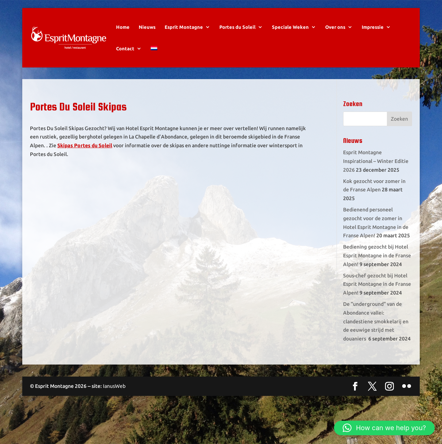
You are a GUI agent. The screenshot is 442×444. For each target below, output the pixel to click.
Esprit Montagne (184, 27)
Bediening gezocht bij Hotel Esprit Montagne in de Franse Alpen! (377, 255)
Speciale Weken (290, 27)
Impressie (373, 27)
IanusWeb (114, 386)
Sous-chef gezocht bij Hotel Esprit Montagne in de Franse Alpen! (377, 284)
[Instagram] (389, 387)
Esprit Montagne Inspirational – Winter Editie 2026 (375, 161)
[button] (384, 428)
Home (123, 27)
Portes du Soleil (237, 27)
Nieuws (147, 27)
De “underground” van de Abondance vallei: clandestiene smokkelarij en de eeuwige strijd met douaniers (375, 321)
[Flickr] (406, 387)
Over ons (335, 27)
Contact (125, 48)
